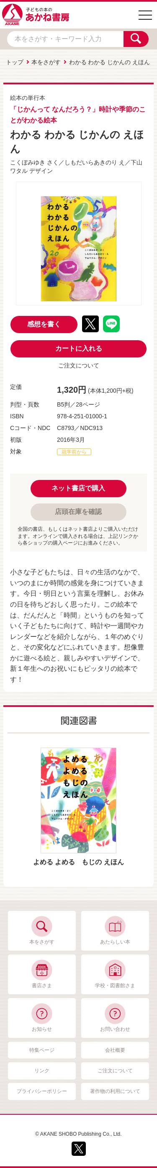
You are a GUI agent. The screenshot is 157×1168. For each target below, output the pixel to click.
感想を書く (44, 324)
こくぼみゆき (27, 162)
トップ (14, 62)
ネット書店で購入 (78, 488)
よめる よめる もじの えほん (78, 862)
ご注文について (78, 365)
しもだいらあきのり (90, 162)
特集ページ (41, 1050)
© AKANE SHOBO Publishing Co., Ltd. (78, 1134)
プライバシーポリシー (42, 1091)
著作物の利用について (115, 1091)
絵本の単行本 (27, 97)
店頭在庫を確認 (78, 511)
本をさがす (46, 62)
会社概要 (115, 1050)
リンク (41, 1071)
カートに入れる (78, 348)
